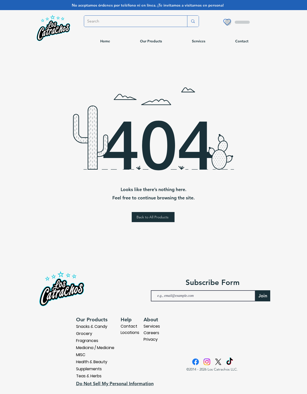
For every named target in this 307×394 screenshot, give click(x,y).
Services (152, 326)
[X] (218, 361)
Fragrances (87, 341)
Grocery (84, 333)
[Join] (262, 295)
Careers (151, 333)
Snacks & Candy (91, 326)
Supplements (89, 369)
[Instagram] (206, 361)
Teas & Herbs (88, 376)
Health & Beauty (91, 362)
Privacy (151, 339)
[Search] (132, 21)
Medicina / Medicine (95, 348)
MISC (80, 355)
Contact (129, 326)
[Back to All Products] (153, 217)
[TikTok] (229, 361)
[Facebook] (195, 361)
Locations (130, 332)
